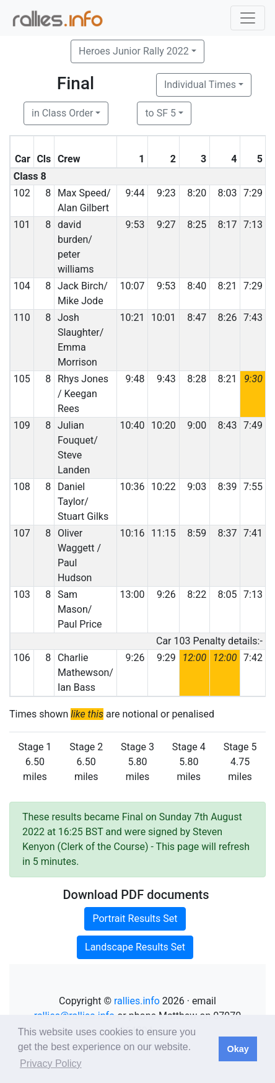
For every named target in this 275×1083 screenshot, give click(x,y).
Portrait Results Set (134, 918)
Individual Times (200, 84)
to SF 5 (160, 113)
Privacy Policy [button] (51, 1063)
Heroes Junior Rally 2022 (134, 51)
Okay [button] (237, 1049)
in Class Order (62, 113)
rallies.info (137, 1001)
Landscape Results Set (135, 947)
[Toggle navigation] (247, 18)
